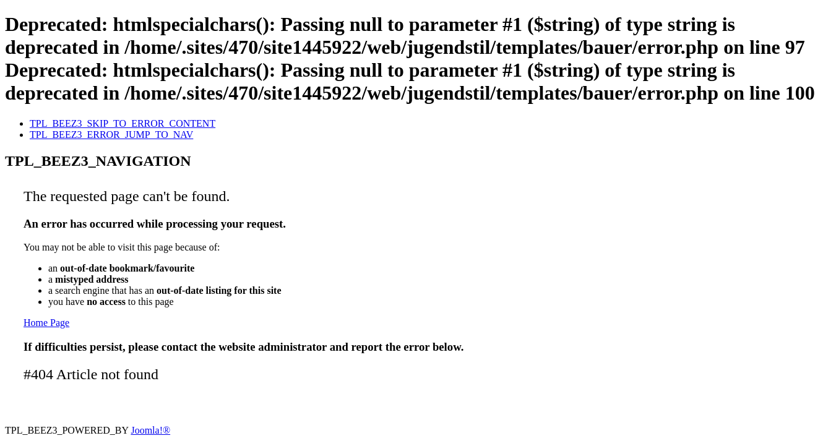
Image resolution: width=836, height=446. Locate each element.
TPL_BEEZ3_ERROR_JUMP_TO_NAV (111, 134)
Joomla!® (150, 430)
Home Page (46, 322)
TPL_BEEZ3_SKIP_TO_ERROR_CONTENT (122, 123)
